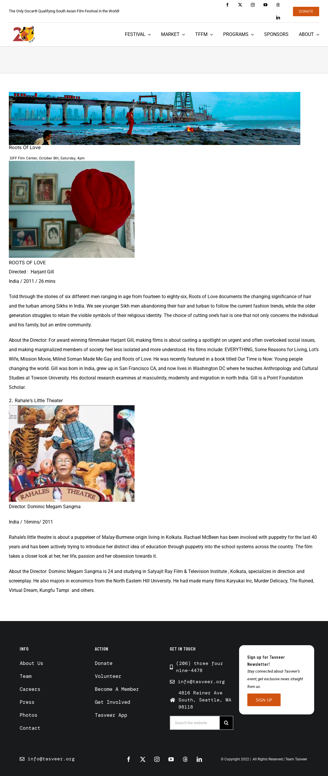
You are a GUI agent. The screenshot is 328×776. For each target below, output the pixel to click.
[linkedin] (278, 17)
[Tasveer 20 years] (23, 34)
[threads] (278, 5)
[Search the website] (195, 722)
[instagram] (253, 5)
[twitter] (240, 5)
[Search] (226, 722)
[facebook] (227, 5)
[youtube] (265, 5)
